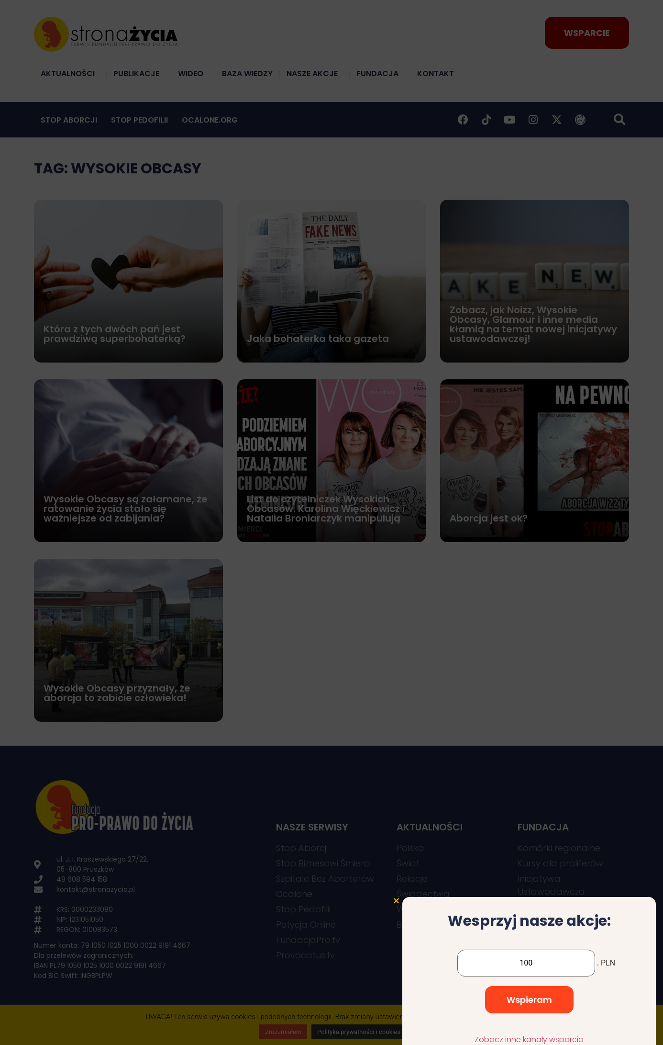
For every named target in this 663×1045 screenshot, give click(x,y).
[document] (331, 522)
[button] (396, 991)
